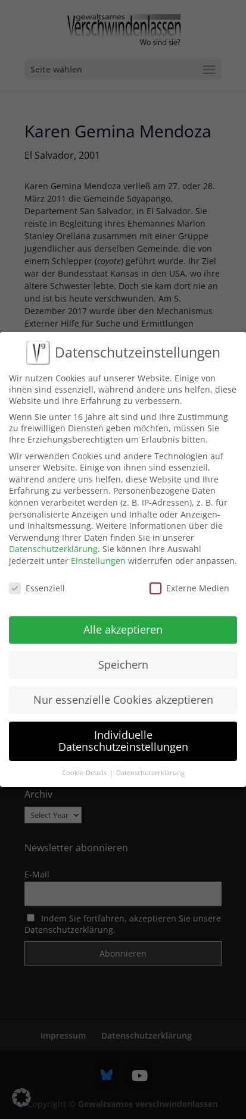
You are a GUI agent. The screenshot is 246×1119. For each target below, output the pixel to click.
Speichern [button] (123, 654)
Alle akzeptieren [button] (123, 619)
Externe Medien (189, 576)
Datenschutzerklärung (53, 538)
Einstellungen (98, 549)
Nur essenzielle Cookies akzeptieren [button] (123, 689)
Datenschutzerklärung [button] (150, 761)
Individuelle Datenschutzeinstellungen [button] (123, 730)
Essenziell (37, 576)
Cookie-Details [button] (85, 761)
